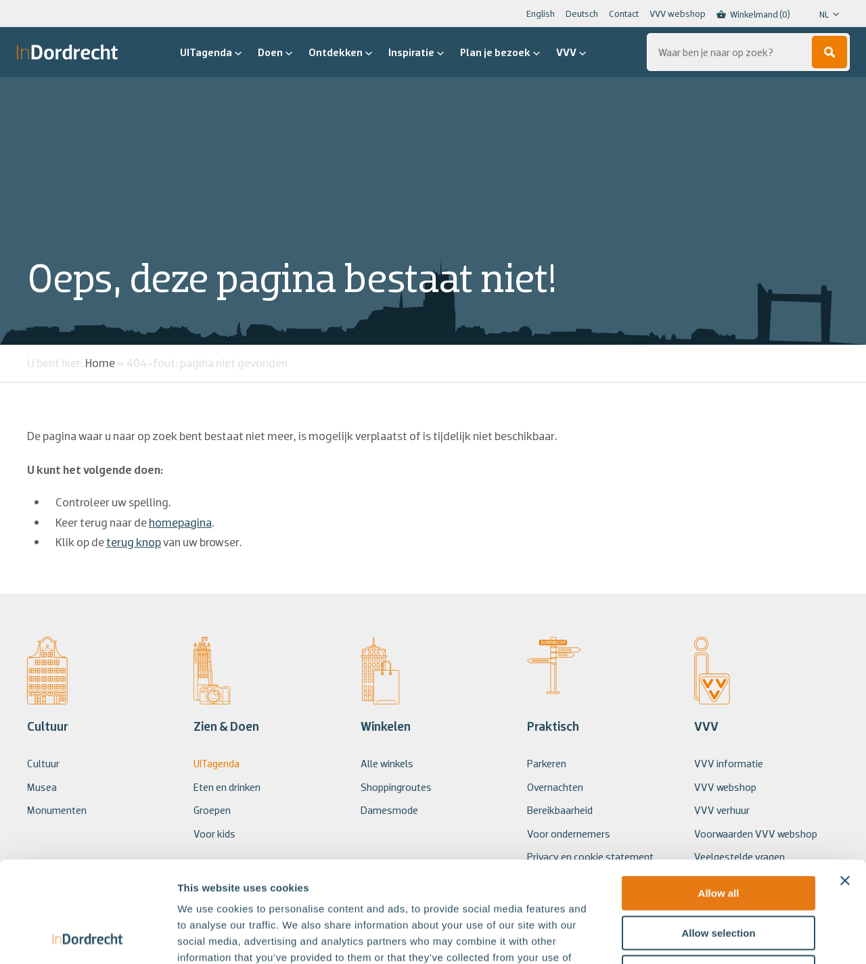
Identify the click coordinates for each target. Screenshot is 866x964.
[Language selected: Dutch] (820, 14)
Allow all (718, 798)
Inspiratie (416, 52)
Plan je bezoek (500, 52)
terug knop (133, 542)
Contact (624, 13)
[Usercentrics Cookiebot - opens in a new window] (87, 937)
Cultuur (43, 763)
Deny (718, 878)
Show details (710, 937)
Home (100, 362)
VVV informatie (728, 763)
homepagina (180, 522)
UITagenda (211, 52)
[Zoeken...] (748, 52)
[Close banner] (845, 786)
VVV (571, 52)
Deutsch (582, 13)
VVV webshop (678, 13)
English (540, 13)
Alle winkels (387, 763)
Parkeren (546, 763)
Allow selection (718, 838)
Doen (275, 52)
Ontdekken (340, 52)
